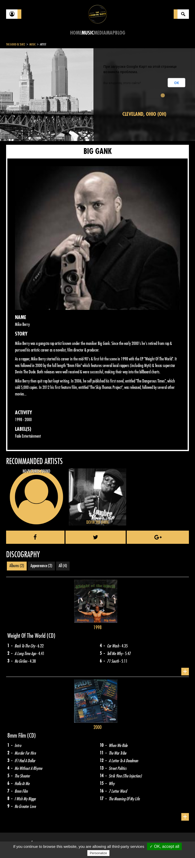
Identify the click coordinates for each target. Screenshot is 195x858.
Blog (120, 33)
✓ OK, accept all (164, 846)
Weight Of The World (27, 636)
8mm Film (17, 736)
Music (88, 33)
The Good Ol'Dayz (15, 44)
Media (100, 33)
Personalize (98, 853)
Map (110, 33)
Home (76, 33)
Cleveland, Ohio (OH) (144, 114)
